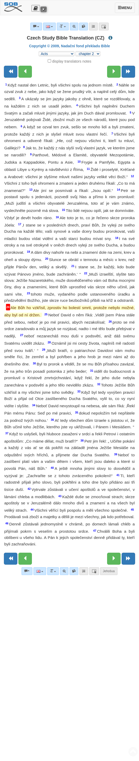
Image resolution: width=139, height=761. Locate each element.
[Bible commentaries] (27, 571)
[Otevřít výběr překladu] (35, 8)
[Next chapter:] (114, 72)
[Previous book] (10, 72)
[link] (74, 571)
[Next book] (128, 72)
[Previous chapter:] (25, 72)
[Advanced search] (64, 571)
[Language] (39, 571)
